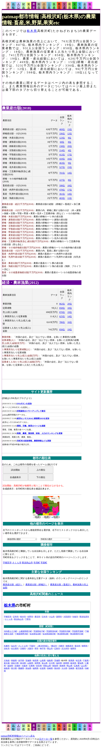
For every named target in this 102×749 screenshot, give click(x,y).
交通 (64, 6)
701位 (62, 173)
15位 (69, 129)
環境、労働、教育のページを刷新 (31, 426)
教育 (59, 6)
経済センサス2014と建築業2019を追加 (33, 418)
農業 (33, 6)
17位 (69, 154)
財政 (23, 6)
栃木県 (32, 30)
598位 (62, 185)
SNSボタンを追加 (24, 404)
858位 (62, 308)
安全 (74, 6)
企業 (84, 6)
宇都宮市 (7, 562)
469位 (62, 129)
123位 (62, 137)
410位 (62, 159)
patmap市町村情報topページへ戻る (18, 736)
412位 (62, 154)
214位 (62, 150)
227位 (62, 180)
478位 (62, 189)
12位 (69, 133)
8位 (69, 137)
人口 (18, 6)
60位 (62, 142)
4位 (69, 150)
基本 (8, 6)
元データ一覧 (45, 739)
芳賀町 (44, 562)
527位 (62, 167)
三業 (49, 6)
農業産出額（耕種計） (36, 584)
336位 (62, 133)
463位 (62, 163)
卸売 (39, 6)
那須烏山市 (27, 562)
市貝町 (36, 562)
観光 (90, 6)
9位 (69, 163)
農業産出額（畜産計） (61, 584)
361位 (62, 194)
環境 (69, 6)
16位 (69, 159)
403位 (62, 198)
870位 (62, 312)
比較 (13, 6)
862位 (62, 304)
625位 (62, 316)
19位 (69, 312)
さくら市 (16, 562)
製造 (28, 6)
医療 (54, 6)
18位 (69, 185)
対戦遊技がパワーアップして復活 (31, 411)
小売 (44, 6)
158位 (62, 146)
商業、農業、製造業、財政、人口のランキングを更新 (39, 433)
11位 (69, 198)
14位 (69, 173)
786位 (62, 322)
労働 (79, 6)
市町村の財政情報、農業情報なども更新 (34, 441)
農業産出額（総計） (13, 584)
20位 (69, 146)
